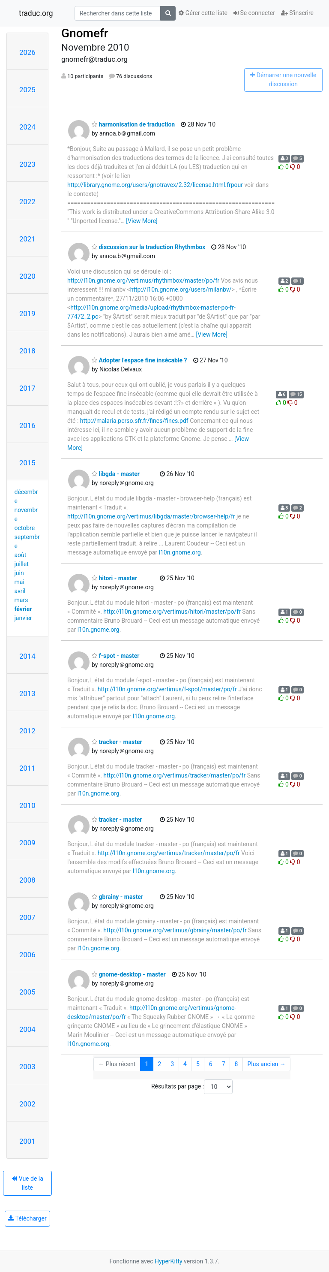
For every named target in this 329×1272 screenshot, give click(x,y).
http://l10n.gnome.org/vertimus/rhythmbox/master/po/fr (143, 280)
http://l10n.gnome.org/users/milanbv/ (181, 289)
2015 (27, 462)
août (21, 555)
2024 (27, 127)
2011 (27, 768)
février (23, 609)
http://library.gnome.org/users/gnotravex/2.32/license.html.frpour (155, 184)
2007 (27, 917)
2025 (27, 89)
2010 (27, 805)
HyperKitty (168, 1261)
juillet (22, 564)
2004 (27, 1029)
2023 (27, 164)
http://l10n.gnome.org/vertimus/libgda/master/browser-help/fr (151, 516)
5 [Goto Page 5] (198, 1064)
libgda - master (116, 473)
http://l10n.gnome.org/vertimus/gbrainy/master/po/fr (174, 930)
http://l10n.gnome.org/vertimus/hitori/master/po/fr (171, 611)
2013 (27, 693)
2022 (27, 201)
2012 (27, 730)
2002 (27, 1104)
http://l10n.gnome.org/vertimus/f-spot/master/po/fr (167, 689)
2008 (27, 880)
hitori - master (114, 578)
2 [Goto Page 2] (159, 1064)
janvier (23, 618)
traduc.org (36, 13)
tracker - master (117, 741)
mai (19, 582)
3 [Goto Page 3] (172, 1064)
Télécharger (27, 1218)
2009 (27, 842)
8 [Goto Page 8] (236, 1064)
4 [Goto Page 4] (185, 1064)
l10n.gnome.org (180, 552)
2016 (27, 425)
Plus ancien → (266, 1064)
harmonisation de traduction (133, 124)
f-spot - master (115, 655)
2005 (27, 992)
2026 (27, 52)
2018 (27, 351)
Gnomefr (84, 33)
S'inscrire (297, 12)
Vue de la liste (27, 1183)
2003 (27, 1066)
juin (19, 573)
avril (20, 591)
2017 (27, 388)
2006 (27, 954)
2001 (27, 1141)
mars (21, 600)
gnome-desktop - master (129, 974)
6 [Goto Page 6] (210, 1064)
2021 (27, 239)
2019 (27, 313)
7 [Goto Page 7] (223, 1064)
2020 (27, 276)
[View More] (141, 220)
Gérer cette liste (203, 12)
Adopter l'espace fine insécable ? (139, 360)
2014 (27, 656)
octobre (25, 527)
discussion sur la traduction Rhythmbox (148, 247)
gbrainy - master (117, 896)
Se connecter (254, 12)
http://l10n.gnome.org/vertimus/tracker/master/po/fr (174, 775)
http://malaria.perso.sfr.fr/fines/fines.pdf (134, 420)
